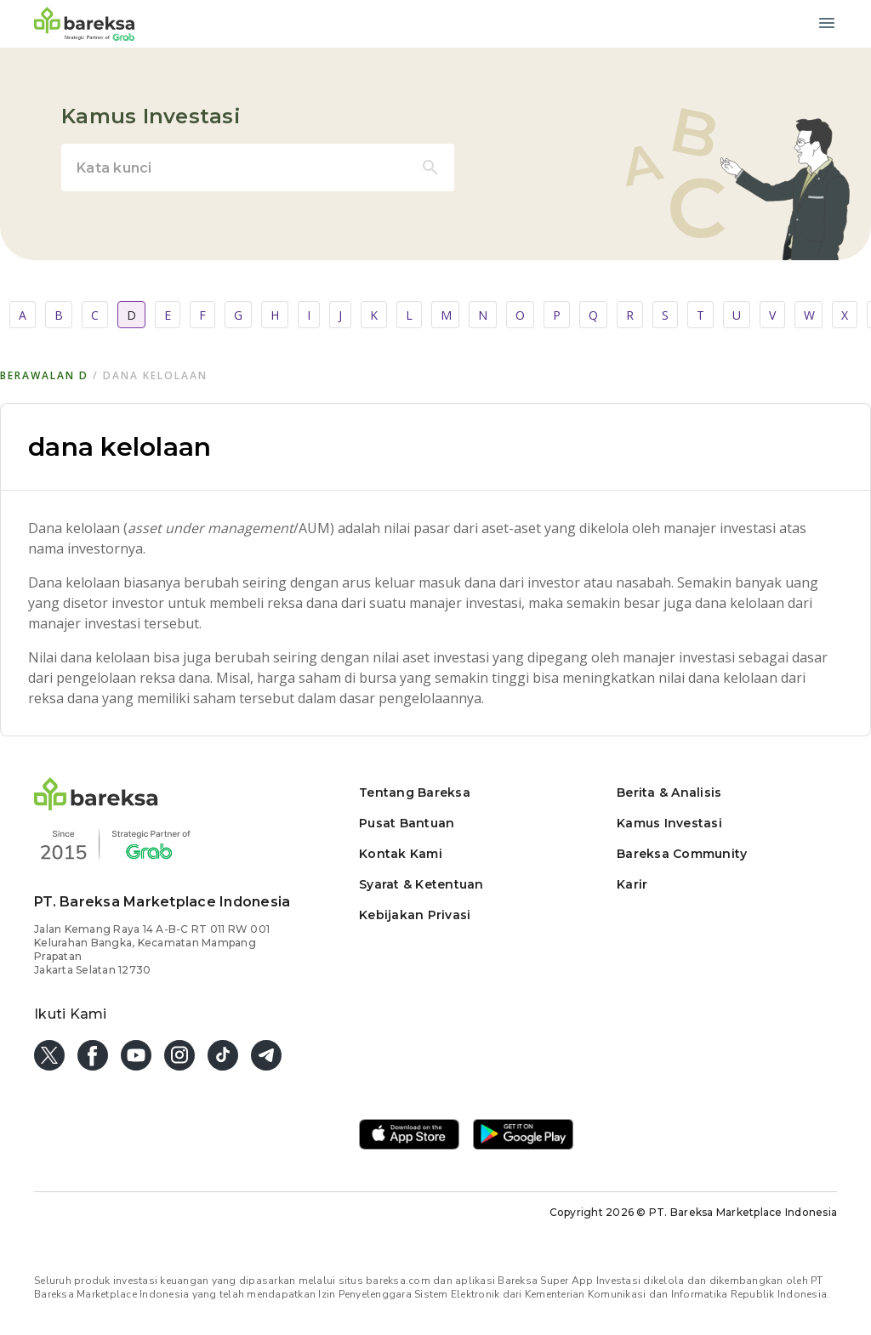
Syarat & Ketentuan (421, 884)
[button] (96, 806)
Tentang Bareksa (414, 792)
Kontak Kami (400, 853)
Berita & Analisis (669, 792)
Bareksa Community (682, 853)
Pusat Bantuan (406, 823)
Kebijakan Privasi (414, 915)
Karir (632, 884)
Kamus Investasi (669, 823)
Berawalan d (44, 375)
